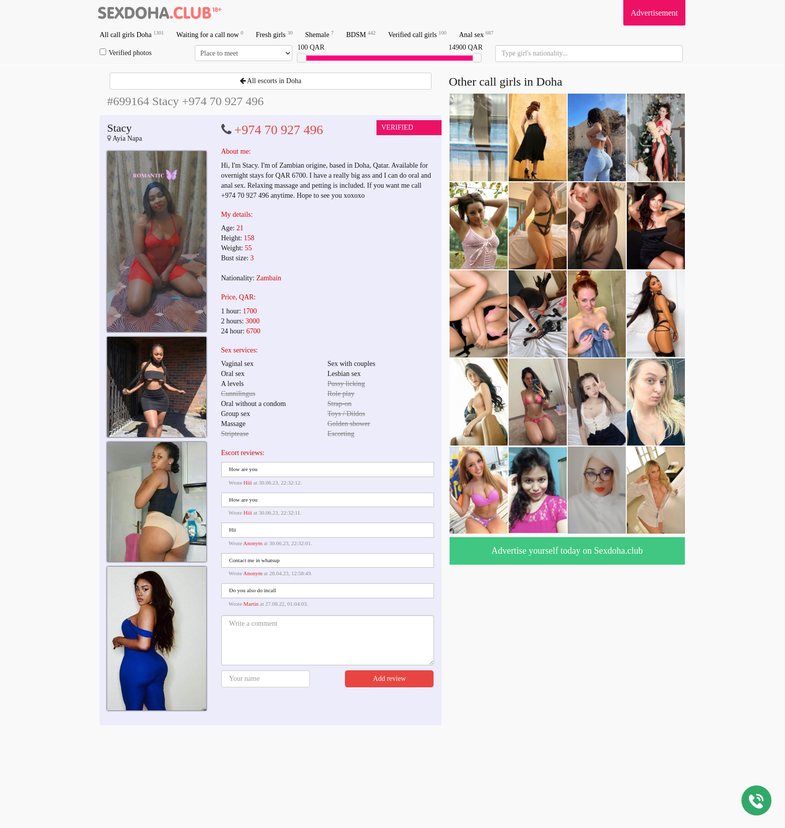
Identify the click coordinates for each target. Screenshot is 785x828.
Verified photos (126, 53)
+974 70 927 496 (278, 130)
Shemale (319, 34)
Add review (389, 678)
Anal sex (476, 34)
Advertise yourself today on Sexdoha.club (567, 551)
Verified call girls (417, 34)
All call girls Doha (132, 34)
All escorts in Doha (270, 81)
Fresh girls (274, 34)
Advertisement (654, 13)
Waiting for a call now (209, 34)
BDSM (360, 34)
